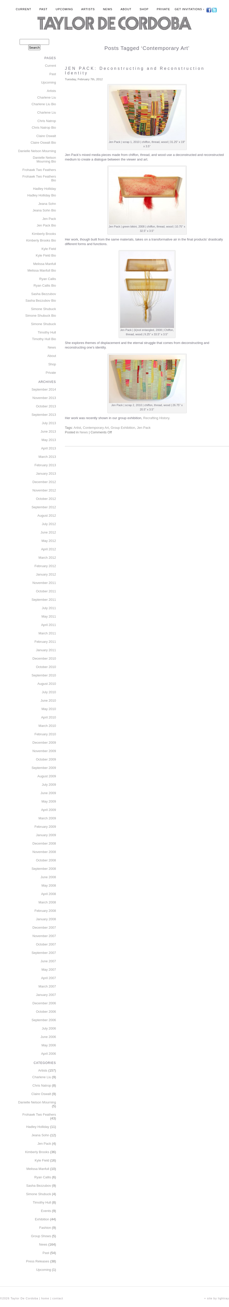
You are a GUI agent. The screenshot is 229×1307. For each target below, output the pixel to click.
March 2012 (47, 557)
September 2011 (44, 600)
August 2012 (46, 515)
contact (57, 1298)
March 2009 (47, 818)
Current (23, 9)
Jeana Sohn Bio (44, 210)
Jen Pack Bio (46, 225)
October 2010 (46, 667)
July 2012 (49, 524)
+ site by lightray (216, 1298)
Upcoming (64, 9)
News (107, 9)
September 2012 (44, 507)
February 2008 (45, 911)
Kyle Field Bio (46, 255)
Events (46, 1211)
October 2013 (46, 406)
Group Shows (41, 1236)
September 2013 (44, 415)
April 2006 (48, 1054)
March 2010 (47, 726)
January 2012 (46, 574)
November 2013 (44, 398)
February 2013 (45, 465)
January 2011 (46, 650)
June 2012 (48, 532)
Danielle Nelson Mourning (37, 151)
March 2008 (47, 902)
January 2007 (46, 995)
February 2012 (45, 566)
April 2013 (48, 448)
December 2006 (44, 1003)
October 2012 (46, 499)
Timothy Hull (47, 332)
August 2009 (46, 776)
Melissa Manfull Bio (41, 270)
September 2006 (44, 1020)
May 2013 (48, 440)
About (126, 9)
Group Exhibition (123, 428)
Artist (77, 428)
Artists (88, 9)
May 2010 (48, 709)
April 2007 (48, 978)
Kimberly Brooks (44, 234)
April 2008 (48, 894)
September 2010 (44, 675)
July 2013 (49, 423)
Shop (144, 9)
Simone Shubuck (43, 309)
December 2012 (44, 482)
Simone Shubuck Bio (40, 315)
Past (43, 9)
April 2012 (48, 549)
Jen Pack (143, 428)
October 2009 (46, 759)
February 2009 (45, 827)
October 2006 (46, 1011)
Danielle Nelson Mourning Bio (44, 159)
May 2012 (48, 541)
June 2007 (48, 961)
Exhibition (42, 1219)
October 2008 (46, 860)
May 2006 (48, 1045)
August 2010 (46, 684)
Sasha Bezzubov (43, 294)
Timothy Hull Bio (44, 339)
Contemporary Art (96, 428)
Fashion (45, 1228)
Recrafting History (156, 418)
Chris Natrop (46, 121)
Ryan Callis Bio (45, 285)
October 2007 (46, 944)
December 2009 (44, 742)
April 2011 (48, 625)
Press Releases (37, 1261)
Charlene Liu (46, 97)
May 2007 (48, 969)
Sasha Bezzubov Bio (40, 300)
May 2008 (48, 885)
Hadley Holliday (44, 189)
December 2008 (44, 843)
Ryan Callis (47, 279)
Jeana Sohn (47, 204)
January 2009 (46, 835)
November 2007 (44, 936)
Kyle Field (48, 249)
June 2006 (48, 1037)
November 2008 (44, 852)
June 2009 (48, 793)
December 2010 (44, 658)
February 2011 (45, 642)
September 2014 (44, 389)
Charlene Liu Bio (44, 104)
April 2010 (48, 717)
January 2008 (46, 919)
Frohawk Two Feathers (39, 170)
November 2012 (44, 490)
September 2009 (44, 768)
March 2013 (47, 457)
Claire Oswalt (46, 136)
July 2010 (49, 692)
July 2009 (49, 784)
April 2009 (48, 810)
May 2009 (48, 801)
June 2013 (48, 431)
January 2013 (46, 473)
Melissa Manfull (44, 264)
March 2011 (47, 633)
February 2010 (45, 734)
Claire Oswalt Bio (43, 142)
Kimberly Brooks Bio (41, 240)
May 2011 (48, 616)
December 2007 (44, 927)
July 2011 (49, 608)
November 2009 (44, 751)
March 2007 (47, 986)
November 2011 (44, 583)
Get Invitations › (189, 9)
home (45, 1298)
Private (163, 9)
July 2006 (49, 1028)
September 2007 (44, 953)
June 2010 (48, 700)
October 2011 (46, 591)
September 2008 (44, 869)
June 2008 (48, 877)
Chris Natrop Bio (44, 127)
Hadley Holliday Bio (41, 195)
